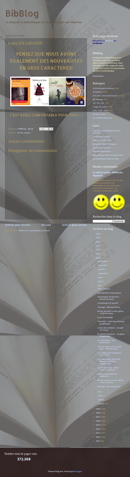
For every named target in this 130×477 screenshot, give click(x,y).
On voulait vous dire (102, 118)
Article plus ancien (74, 224)
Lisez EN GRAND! (105, 317)
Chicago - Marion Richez (108, 307)
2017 (98, 417)
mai (100, 391)
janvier (101, 403)
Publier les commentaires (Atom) (34, 230)
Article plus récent (17, 224)
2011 (98, 441)
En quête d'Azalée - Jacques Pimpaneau (110, 335)
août (100, 277)
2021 (98, 254)
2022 (98, 250)
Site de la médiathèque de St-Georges (107, 131)
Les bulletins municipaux (109, 293)
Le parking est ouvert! (107, 303)
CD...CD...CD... (99, 103)
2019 (98, 409)
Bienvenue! (98, 76)
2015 (98, 425)
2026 (98, 234)
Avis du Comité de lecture (105, 95)
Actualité (97, 92)
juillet (101, 281)
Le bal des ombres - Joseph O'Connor (110, 329)
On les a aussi (23, 132)
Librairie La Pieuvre (102, 140)
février (101, 400)
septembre (103, 273)
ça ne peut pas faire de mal (106, 159)
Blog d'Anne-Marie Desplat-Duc (108, 155)
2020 (98, 258)
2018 (98, 413)
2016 (98, 421)
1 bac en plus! (103, 289)
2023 (98, 246)
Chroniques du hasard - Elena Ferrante (108, 298)
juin (100, 285)
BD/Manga (98, 99)
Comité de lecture (101, 136)
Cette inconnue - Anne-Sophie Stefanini (108, 368)
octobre (102, 269)
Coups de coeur (100, 107)
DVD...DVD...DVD (100, 110)
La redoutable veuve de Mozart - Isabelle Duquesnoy (108, 361)
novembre (103, 265)
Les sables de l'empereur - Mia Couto (110, 354)
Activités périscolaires (104, 88)
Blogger (78, 471)
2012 (98, 437)
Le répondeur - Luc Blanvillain (106, 341)
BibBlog (22, 13)
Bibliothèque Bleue (102, 151)
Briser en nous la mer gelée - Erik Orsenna (110, 312)
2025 (98, 237)
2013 (98, 433)
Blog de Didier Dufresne (104, 144)
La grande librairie (102, 147)
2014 (98, 429)
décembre (103, 261)
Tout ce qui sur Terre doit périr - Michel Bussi (109, 347)
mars (100, 395)
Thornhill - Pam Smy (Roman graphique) (110, 322)
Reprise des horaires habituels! (107, 375)
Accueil (46, 224)
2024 (98, 242)
